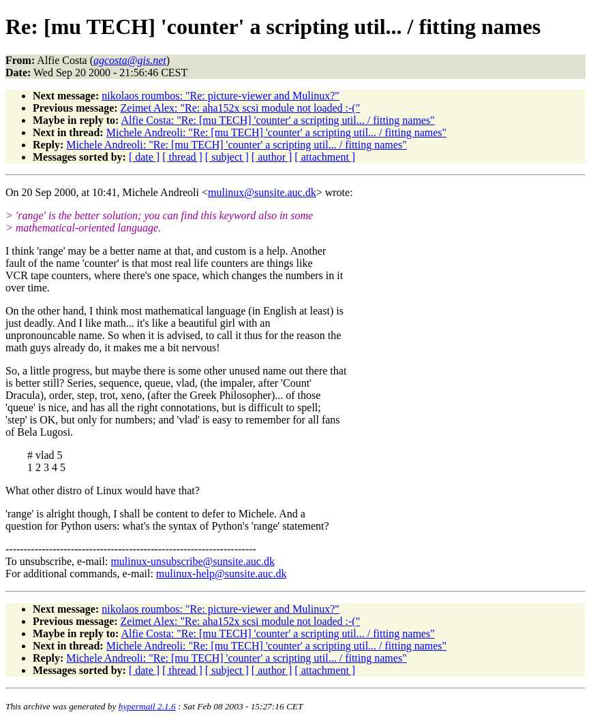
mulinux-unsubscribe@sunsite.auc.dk (192, 561)
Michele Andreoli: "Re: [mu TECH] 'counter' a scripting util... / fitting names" (276, 132)
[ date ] (144, 157)
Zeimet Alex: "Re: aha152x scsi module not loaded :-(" (241, 108)
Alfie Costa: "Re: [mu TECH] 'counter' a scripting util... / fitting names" (277, 120)
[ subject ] (227, 157)
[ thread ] (182, 157)
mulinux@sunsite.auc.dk (262, 192)
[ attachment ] (324, 157)
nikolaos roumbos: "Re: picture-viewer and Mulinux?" (220, 95)
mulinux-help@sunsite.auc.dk (221, 573)
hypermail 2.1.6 (147, 706)
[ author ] (272, 157)
